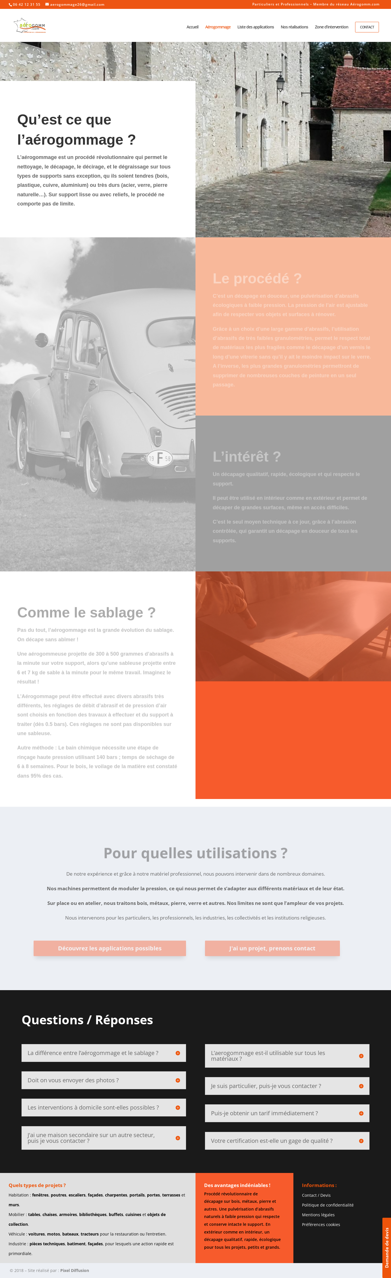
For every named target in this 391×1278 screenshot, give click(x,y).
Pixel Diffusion (74, 1270)
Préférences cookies (321, 1224)
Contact (367, 27)
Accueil (192, 27)
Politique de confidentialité (328, 1205)
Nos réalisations (294, 27)
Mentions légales (318, 1214)
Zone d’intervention (331, 27)
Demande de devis (387, 1248)
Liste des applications (255, 27)
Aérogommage (218, 27)
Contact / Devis (316, 1195)
